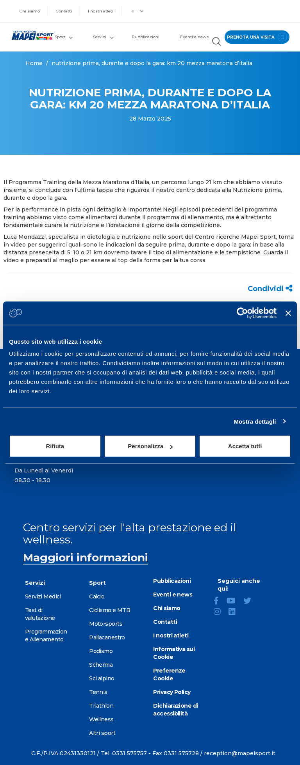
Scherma (100, 664)
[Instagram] (220, 612)
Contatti (64, 11)
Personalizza (150, 446)
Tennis (98, 692)
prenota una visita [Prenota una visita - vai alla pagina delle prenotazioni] (256, 37)
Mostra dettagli (255, 421)
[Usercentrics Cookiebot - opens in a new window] (242, 313)
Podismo (100, 651)
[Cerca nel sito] (215, 42)
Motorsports (105, 623)
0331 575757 (129, 753)
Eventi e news (194, 36)
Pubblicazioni (145, 36)
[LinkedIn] (235, 612)
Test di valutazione (40, 614)
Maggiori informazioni (85, 557)
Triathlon (101, 705)
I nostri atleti (100, 11)
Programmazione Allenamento (46, 635)
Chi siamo (30, 11)
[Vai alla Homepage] (29, 35)
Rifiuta (55, 446)
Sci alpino (101, 678)
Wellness (101, 719)
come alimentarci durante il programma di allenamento (145, 217)
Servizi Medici (43, 596)
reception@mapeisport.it (239, 753)
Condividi (270, 288)
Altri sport (102, 733)
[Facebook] (219, 601)
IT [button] (137, 11)
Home (34, 63)
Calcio (97, 596)
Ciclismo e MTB (109, 610)
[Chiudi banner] (288, 313)
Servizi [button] (103, 36)
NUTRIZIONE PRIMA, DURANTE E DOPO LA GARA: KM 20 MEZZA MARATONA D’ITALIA (152, 63)
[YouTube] (234, 601)
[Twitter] (250, 601)
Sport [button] (64, 36)
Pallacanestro (107, 637)
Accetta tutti (245, 446)
